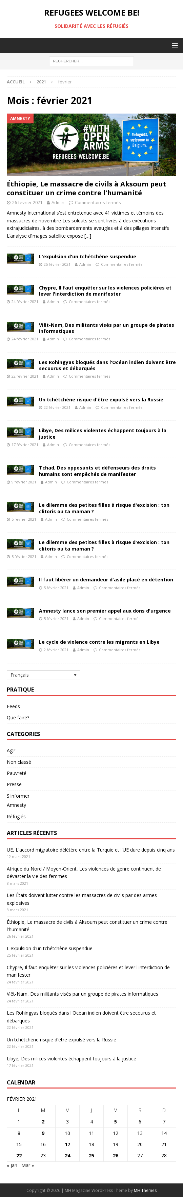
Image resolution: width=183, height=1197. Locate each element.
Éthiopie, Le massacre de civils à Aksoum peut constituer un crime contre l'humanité (86, 188)
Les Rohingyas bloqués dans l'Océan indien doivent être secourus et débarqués (107, 365)
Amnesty (16, 805)
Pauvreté (16, 773)
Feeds (13, 706)
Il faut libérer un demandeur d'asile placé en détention (106, 579)
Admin (58, 202)
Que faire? (18, 717)
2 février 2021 (56, 649)
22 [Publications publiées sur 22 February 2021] (19, 1155)
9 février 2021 (24, 481)
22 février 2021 (25, 376)
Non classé (19, 762)
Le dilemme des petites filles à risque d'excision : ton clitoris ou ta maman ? (104, 508)
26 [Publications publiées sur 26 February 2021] (115, 1155)
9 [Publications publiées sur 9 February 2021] (43, 1133)
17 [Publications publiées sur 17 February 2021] (67, 1144)
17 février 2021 (25, 444)
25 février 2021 (57, 264)
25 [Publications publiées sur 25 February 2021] (91, 1155)
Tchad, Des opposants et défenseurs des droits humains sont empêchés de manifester (97, 470)
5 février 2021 (24, 519)
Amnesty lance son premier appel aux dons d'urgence (105, 610)
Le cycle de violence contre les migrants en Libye (99, 642)
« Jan (12, 1165)
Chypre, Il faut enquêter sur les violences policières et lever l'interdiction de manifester (105, 290)
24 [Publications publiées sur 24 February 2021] (67, 1155)
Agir (11, 750)
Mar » (27, 1165)
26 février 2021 (27, 202)
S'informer (18, 796)
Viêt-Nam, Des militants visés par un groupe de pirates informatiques (106, 328)
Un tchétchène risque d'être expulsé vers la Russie (101, 399)
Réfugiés (16, 816)
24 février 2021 (25, 301)
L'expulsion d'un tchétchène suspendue (87, 256)
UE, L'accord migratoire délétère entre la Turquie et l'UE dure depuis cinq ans (91, 849)
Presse (14, 784)
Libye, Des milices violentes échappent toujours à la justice (102, 433)
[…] (87, 236)
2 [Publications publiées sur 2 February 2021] (43, 1121)
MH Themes (145, 1190)
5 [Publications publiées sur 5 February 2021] (115, 1121)
